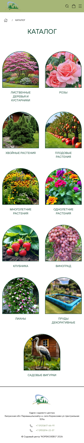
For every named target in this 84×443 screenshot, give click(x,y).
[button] (67, 6)
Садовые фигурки (42, 375)
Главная (6, 20)
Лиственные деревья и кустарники (21, 96)
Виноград (63, 266)
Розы (63, 92)
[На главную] (13, 6)
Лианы (20, 318)
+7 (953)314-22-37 (45, 430)
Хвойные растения (21, 153)
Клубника (20, 266)
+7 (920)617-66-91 (45, 426)
